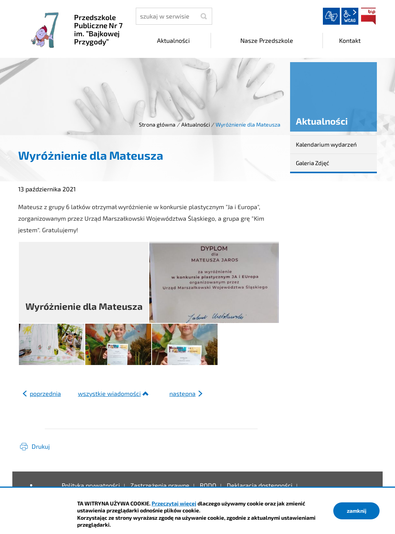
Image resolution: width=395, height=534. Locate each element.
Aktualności (195, 124)
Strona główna (157, 124)
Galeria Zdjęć (312, 162)
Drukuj (41, 446)
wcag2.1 (349, 16)
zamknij (356, 510)
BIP (368, 16)
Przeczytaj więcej (174, 503)
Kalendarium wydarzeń (326, 144)
